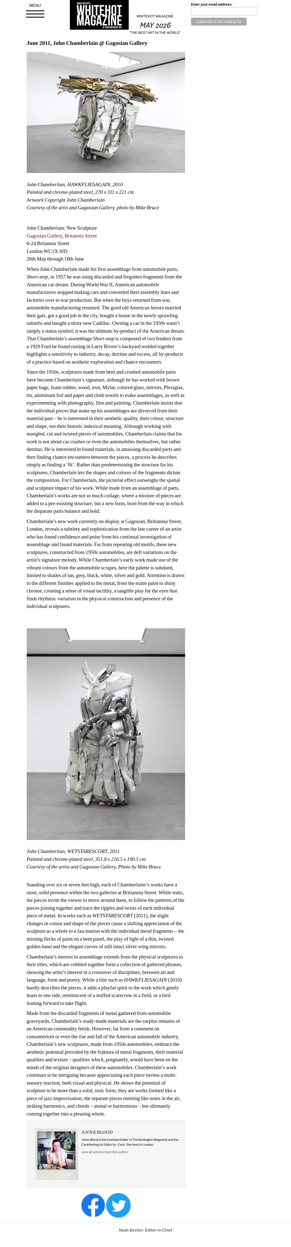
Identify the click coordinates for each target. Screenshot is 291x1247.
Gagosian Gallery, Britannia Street (62, 236)
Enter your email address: (211, 4)
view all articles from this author (104, 1152)
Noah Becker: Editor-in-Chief (145, 1230)
